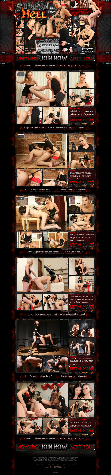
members (27, 58)
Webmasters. (55, 472)
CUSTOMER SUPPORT (74, 464)
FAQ (62, 467)
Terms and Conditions (49, 467)
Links (65, 467)
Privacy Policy (57, 467)
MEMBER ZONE (49, 464)
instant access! (54, 58)
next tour (82, 58)
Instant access (81, 120)
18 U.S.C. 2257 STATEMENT (55, 466)
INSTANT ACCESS (61, 464)
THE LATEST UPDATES (37, 464)
